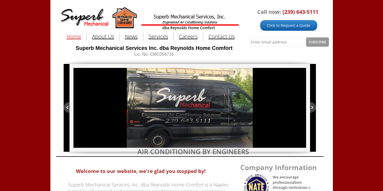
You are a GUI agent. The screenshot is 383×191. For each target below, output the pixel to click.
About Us (103, 36)
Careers (188, 36)
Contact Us (221, 36)
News (131, 36)
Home (74, 36)
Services (158, 36)
